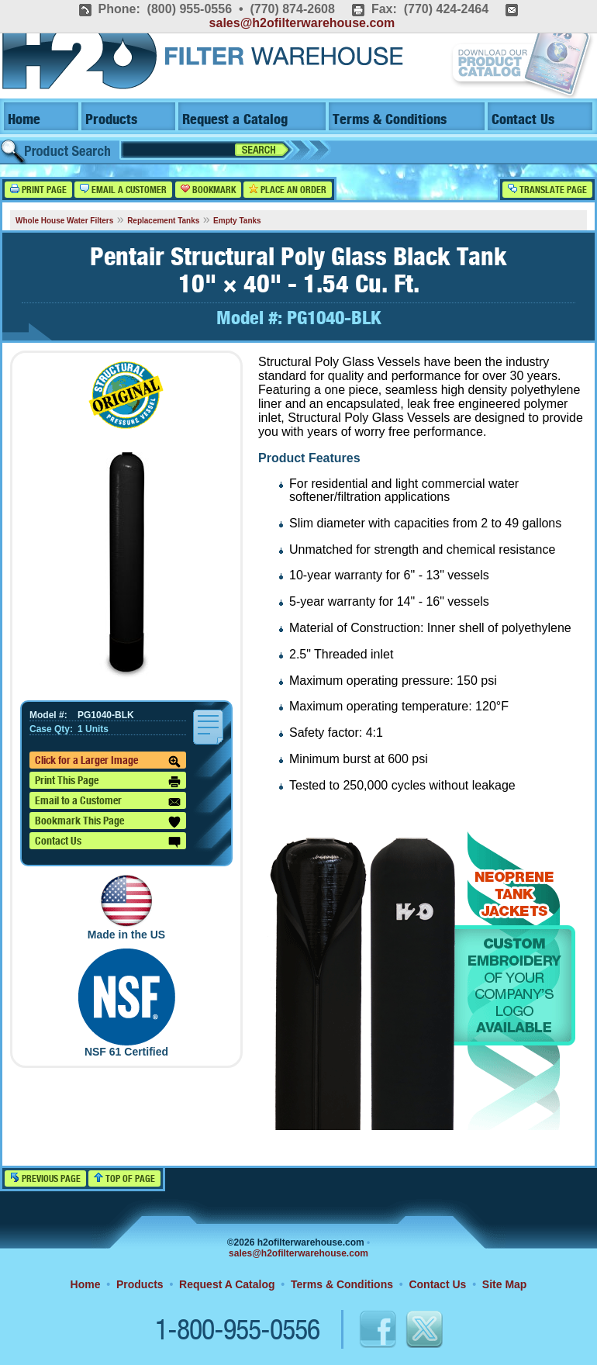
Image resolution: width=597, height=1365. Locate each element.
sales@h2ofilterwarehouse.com (302, 22)
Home (24, 119)
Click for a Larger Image (108, 761)
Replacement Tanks (163, 220)
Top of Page (124, 1178)
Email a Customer (123, 189)
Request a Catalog (235, 119)
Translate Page (547, 189)
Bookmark (208, 189)
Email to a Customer (108, 802)
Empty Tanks (237, 220)
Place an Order (287, 189)
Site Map (504, 1284)
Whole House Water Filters (64, 220)
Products (111, 119)
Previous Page (45, 1178)
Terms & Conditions (390, 119)
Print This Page (108, 782)
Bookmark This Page (108, 822)
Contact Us (523, 119)
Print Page (38, 189)
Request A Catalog (226, 1284)
